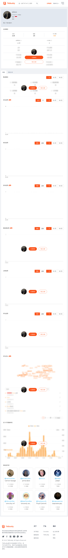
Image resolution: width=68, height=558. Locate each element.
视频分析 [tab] (10, 72)
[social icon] (3, 536)
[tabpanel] (34, 295)
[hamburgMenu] (63, 3)
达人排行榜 (56, 531)
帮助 (54, 538)
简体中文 (56, 3)
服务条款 (36, 538)
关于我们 (36, 531)
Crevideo (46, 531)
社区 (54, 535)
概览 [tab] (3, 72)
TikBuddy (46, 535)
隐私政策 (36, 535)
